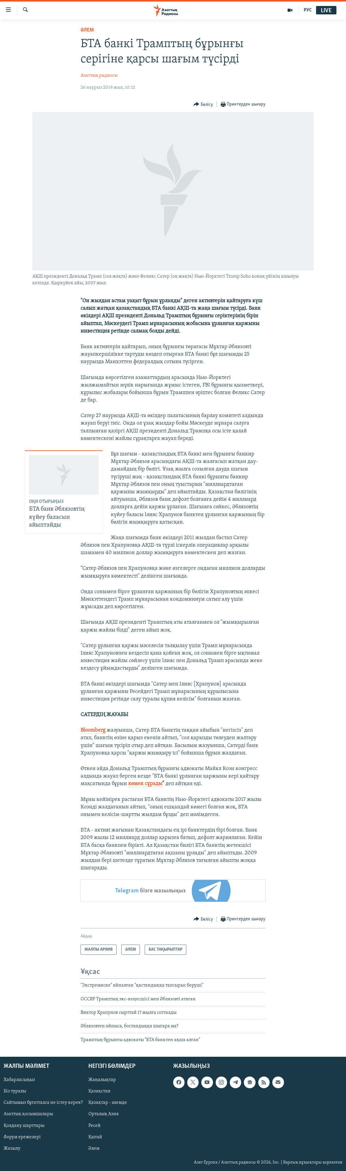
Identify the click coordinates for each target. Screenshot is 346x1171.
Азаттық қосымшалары (28, 1114)
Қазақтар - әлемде (107, 1103)
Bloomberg (93, 730)
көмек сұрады (145, 784)
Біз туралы (15, 1091)
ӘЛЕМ (87, 30)
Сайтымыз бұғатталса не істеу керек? (43, 1103)
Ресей (94, 1125)
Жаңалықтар (102, 1080)
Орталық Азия (103, 1114)
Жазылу (12, 1148)
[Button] (203, 104)
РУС (308, 10)
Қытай (95, 1137)
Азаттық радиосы (99, 75)
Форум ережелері (22, 1137)
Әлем (93, 1148)
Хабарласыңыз (19, 1080)
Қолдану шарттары (24, 1125)
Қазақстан (99, 1091)
